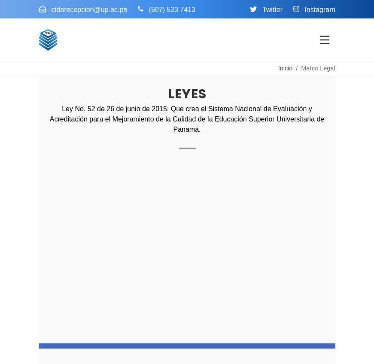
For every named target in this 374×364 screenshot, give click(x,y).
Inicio (285, 68)
